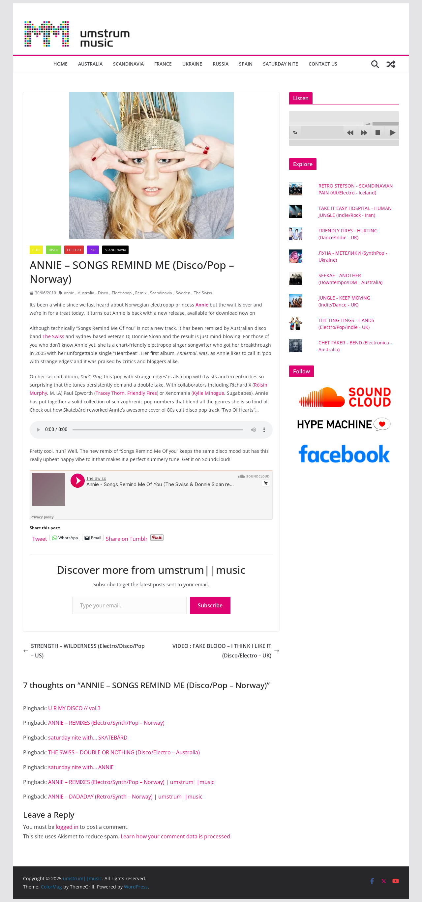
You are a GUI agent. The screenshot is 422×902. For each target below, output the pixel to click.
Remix (140, 293)
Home (60, 64)
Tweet (39, 537)
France (163, 64)
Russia (220, 64)
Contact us (323, 64)
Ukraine (192, 64)
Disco (53, 249)
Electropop (122, 293)
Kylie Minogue (208, 393)
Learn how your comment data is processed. (176, 836)
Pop (93, 249)
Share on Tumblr (127, 537)
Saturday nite (280, 64)
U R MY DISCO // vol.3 (74, 708)
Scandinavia (128, 64)
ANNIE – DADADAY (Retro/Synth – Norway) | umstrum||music (125, 796)
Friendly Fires (142, 393)
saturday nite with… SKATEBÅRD (88, 737)
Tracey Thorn (110, 393)
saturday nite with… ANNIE (81, 767)
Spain (246, 64)
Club (36, 249)
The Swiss (203, 293)
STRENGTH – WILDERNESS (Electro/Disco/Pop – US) (84, 650)
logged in (67, 826)
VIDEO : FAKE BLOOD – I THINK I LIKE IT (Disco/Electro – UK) (225, 650)
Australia (90, 64)
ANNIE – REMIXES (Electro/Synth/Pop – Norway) (106, 722)
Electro (74, 249)
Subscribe (210, 605)
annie (69, 293)
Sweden (183, 293)
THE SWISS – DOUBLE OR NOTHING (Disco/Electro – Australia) (124, 752)
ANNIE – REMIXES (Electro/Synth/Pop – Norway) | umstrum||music (131, 782)
